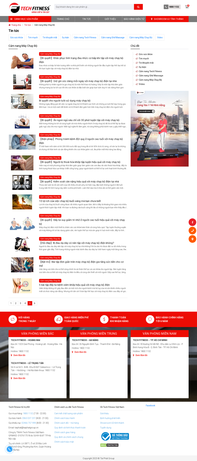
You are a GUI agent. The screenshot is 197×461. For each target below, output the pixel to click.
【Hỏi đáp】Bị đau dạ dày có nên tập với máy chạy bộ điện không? (76, 242)
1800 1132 (174, 7)
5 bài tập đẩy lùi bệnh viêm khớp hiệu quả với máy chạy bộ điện (74, 284)
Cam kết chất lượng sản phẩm (68, 413)
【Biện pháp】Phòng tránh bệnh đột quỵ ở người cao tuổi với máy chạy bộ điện (81, 140)
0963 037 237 (28, 418)
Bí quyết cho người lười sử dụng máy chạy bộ (64, 100)
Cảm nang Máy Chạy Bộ (140, 37)
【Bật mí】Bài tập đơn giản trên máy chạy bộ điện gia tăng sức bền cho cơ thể (81, 263)
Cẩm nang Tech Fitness (85, 37)
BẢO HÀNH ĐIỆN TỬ (134, 19)
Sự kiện (65, 37)
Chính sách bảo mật (64, 442)
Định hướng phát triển (110, 418)
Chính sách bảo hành (64, 418)
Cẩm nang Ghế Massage (113, 37)
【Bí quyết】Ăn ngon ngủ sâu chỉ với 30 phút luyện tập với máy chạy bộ (79, 120)
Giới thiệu (110, 19)
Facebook (150, 405)
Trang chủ (63, 19)
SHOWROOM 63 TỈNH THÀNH (167, 19)
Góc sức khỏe (16, 37)
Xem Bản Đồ (18, 355)
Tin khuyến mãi (50, 37)
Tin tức (86, 19)
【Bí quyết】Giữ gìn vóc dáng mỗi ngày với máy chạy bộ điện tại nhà (78, 81)
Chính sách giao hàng (64, 432)
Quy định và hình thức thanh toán (70, 427)
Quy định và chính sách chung (68, 437)
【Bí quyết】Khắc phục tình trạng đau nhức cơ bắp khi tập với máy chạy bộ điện (81, 60)
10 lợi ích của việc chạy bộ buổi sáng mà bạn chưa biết (70, 201)
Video (160, 37)
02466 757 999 (29, 423)
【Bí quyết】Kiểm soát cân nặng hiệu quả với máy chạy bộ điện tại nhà (79, 181)
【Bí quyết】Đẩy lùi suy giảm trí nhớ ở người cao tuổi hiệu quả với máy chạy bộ (82, 221)
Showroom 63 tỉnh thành (112, 423)
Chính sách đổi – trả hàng (66, 423)
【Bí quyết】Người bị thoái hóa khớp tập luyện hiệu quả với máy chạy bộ (79, 162)
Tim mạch (33, 37)
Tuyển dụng (105, 427)
